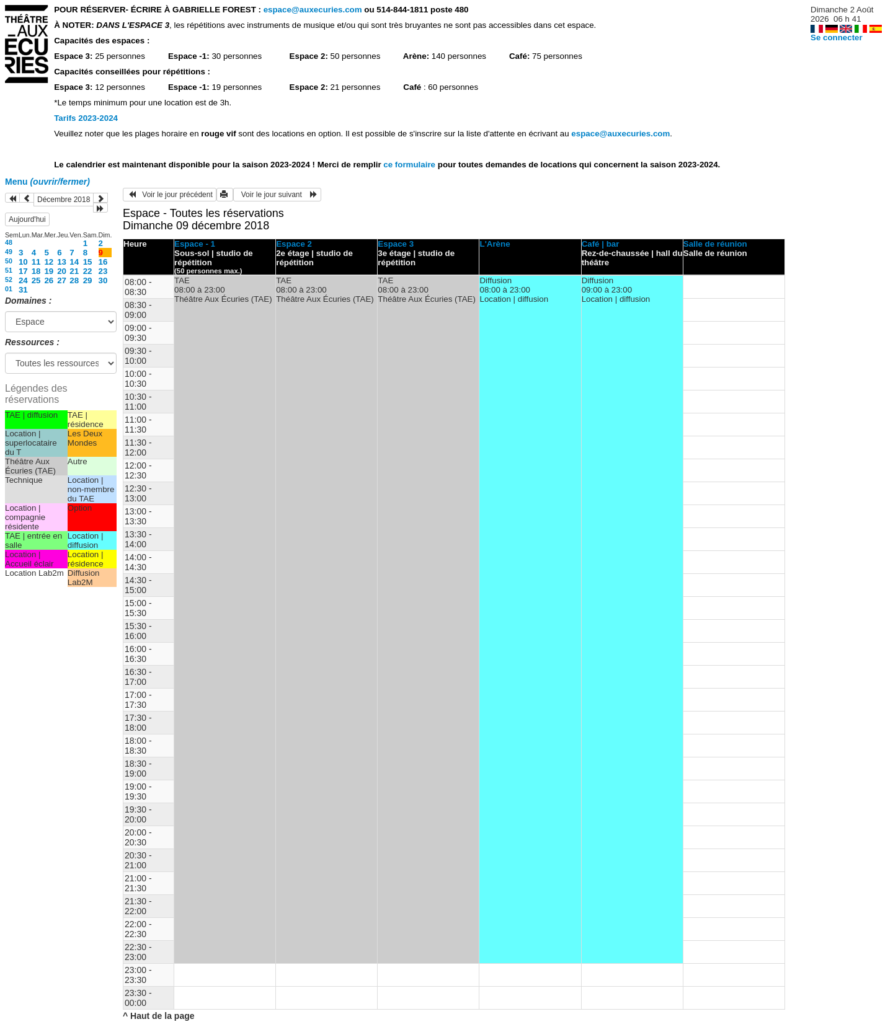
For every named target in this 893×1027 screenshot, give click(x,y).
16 (103, 262)
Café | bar (601, 244)
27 (61, 280)
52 (8, 279)
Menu (47, 182)
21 (74, 271)
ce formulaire (410, 164)
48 (8, 242)
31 (23, 289)
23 (103, 271)
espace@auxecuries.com (313, 9)
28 (74, 280)
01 (8, 289)
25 (36, 280)
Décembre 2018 (63, 199)
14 (74, 262)
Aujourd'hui (27, 219)
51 (8, 270)
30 (103, 280)
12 (48, 262)
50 (8, 261)
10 (23, 262)
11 (36, 262)
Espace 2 (294, 244)
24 (23, 280)
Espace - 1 (194, 244)
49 (8, 251)
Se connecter (837, 37)
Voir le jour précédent (170, 194)
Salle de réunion (715, 244)
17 (23, 271)
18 (36, 271)
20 (61, 271)
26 (48, 280)
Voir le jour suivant (277, 194)
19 (48, 271)
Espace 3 (396, 244)
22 (87, 271)
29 (87, 280)
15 (87, 262)
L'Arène (494, 244)
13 (61, 262)
